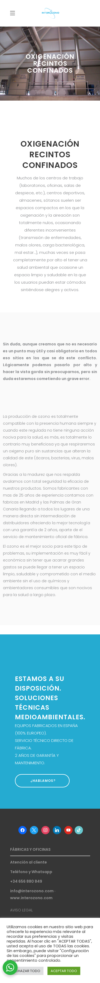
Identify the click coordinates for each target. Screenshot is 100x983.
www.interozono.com (31, 898)
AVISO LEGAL (21, 910)
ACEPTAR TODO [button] (64, 970)
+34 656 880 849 (26, 881)
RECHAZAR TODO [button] (25, 970)
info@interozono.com (32, 891)
